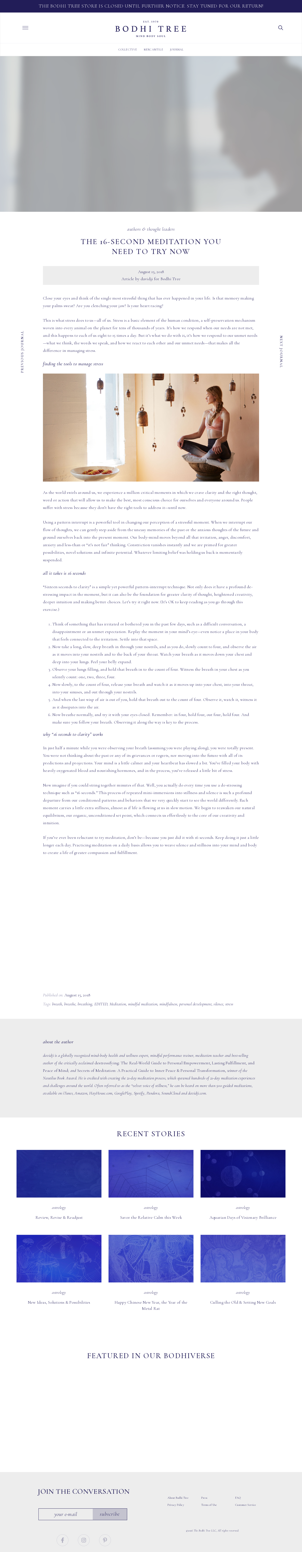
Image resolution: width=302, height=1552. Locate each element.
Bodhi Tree (150, 29)
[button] (281, 27)
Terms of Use (209, 1475)
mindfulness (168, 1004)
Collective (127, 49)
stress (229, 1004)
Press (204, 1468)
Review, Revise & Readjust (59, 1217)
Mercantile (153, 49)
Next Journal (281, 351)
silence (218, 1004)
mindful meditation (143, 1004)
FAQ (238, 1468)
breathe (70, 1004)
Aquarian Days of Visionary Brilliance (243, 1217)
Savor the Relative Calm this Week (151, 1217)
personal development (195, 1004)
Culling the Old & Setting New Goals (243, 1302)
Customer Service (245, 1475)
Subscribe (110, 1484)
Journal (177, 49)
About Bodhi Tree (178, 1468)
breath (57, 1004)
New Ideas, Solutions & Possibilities (59, 1302)
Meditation (117, 1004)
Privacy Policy (176, 1475)
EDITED (101, 1004)
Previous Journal (22, 351)
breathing (85, 1004)
